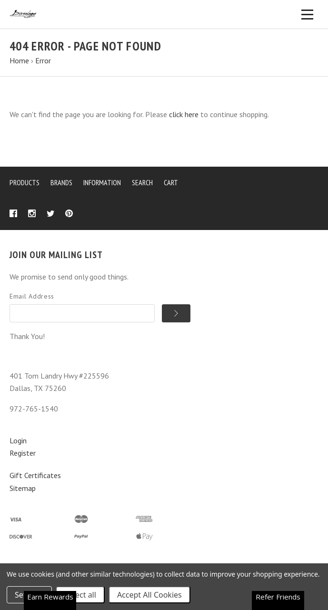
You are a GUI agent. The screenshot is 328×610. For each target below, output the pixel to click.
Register (23, 453)
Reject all (80, 595)
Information (102, 182)
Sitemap (23, 488)
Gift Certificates (35, 475)
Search (142, 182)
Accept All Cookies (149, 595)
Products (25, 182)
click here (184, 114)
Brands (61, 182)
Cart (171, 182)
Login (18, 440)
